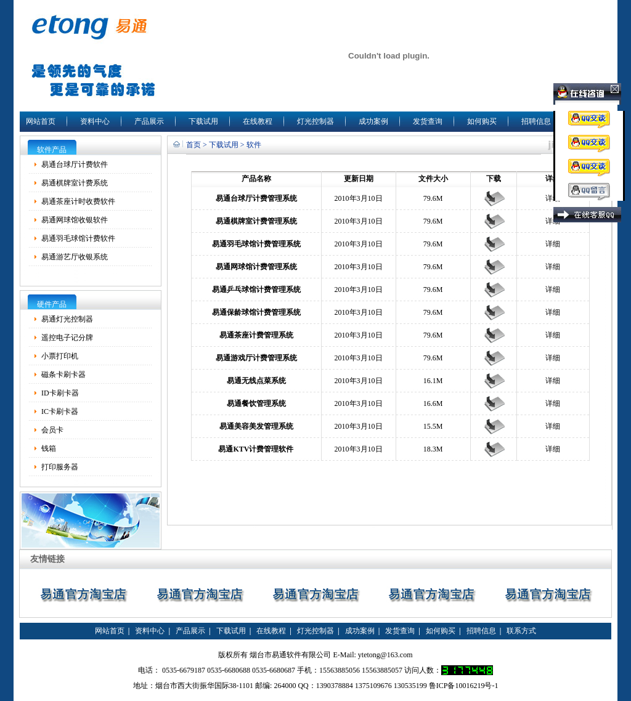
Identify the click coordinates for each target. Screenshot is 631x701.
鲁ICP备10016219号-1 (464, 685)
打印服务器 (59, 467)
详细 (552, 198)
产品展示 (149, 121)
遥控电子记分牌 (67, 337)
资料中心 (95, 121)
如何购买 (482, 121)
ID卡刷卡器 (60, 393)
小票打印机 (59, 356)
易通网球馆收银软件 (74, 220)
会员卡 (52, 430)
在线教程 (257, 121)
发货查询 (427, 121)
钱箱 (48, 448)
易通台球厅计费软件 (74, 164)
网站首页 (40, 121)
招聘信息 (536, 121)
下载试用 (203, 121)
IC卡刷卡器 (59, 411)
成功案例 (373, 121)
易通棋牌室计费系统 (74, 183)
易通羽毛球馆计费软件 (78, 238)
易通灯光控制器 (67, 319)
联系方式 (521, 630)
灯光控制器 (315, 121)
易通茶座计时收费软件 (78, 201)
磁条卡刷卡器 (63, 374)
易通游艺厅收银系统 (74, 257)
